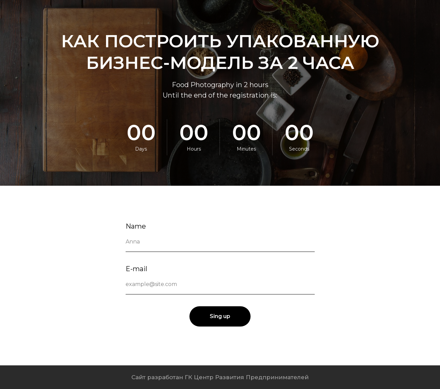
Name (136, 226)
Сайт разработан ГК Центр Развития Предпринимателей (220, 377)
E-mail (136, 269)
